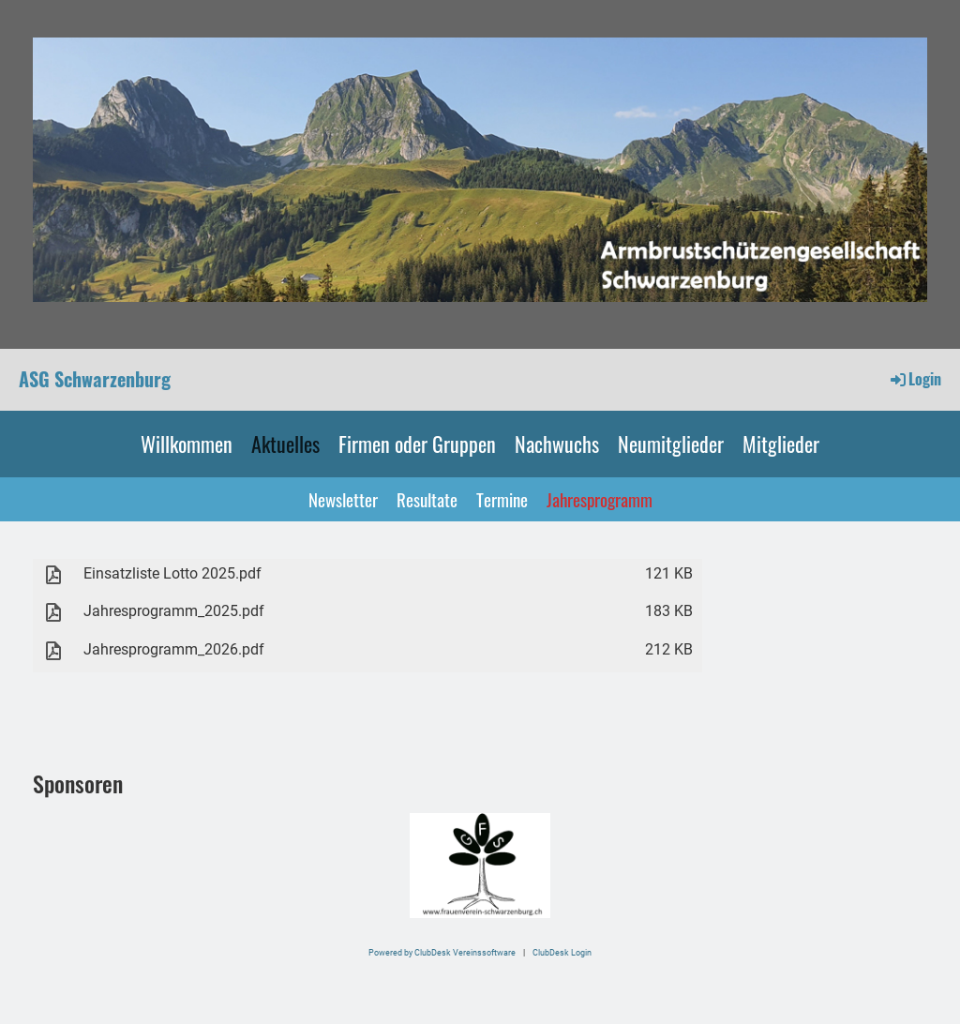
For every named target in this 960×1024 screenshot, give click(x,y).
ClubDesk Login (562, 952)
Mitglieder (780, 444)
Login (914, 379)
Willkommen (186, 444)
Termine (502, 499)
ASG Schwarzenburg (95, 379)
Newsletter (343, 499)
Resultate (427, 499)
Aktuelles (285, 444)
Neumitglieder (671, 444)
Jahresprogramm (599, 499)
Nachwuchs (557, 444)
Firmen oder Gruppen (417, 444)
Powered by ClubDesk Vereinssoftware (442, 952)
